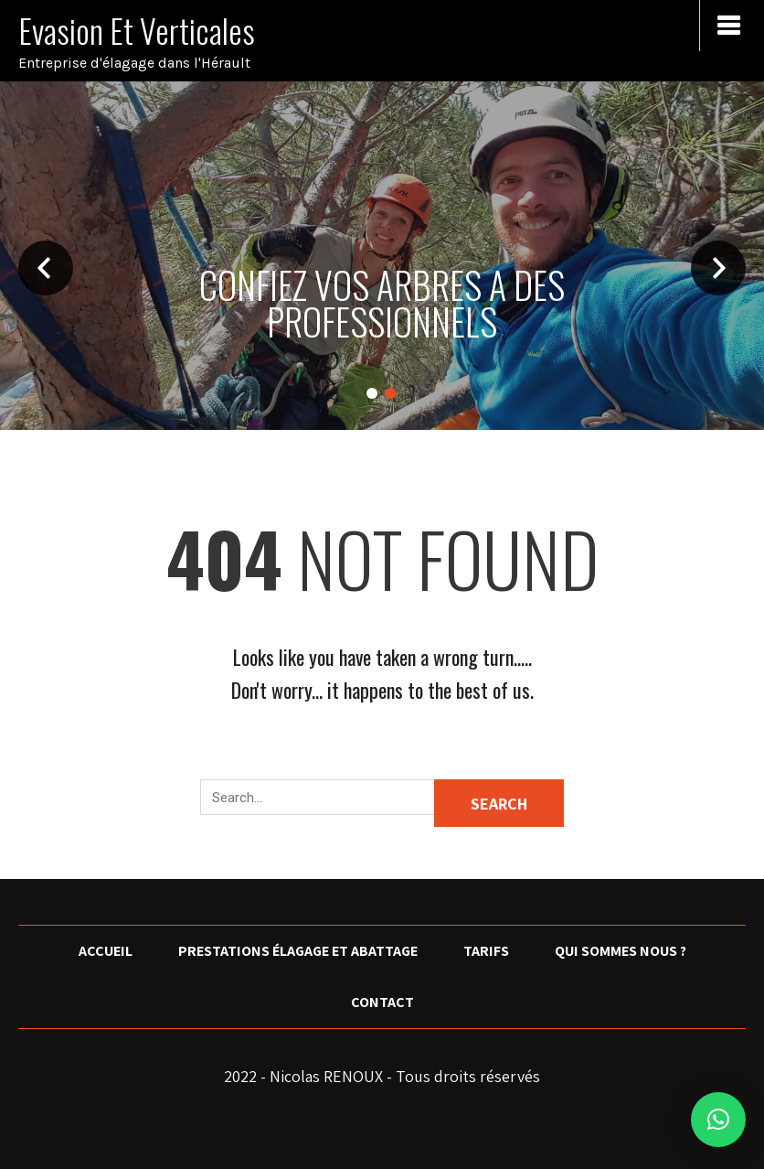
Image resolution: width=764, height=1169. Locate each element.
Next (718, 268)
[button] (718, 1119)
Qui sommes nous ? (620, 950)
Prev (45, 268)
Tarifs (486, 950)
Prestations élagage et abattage (298, 950)
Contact (382, 1002)
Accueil (106, 950)
